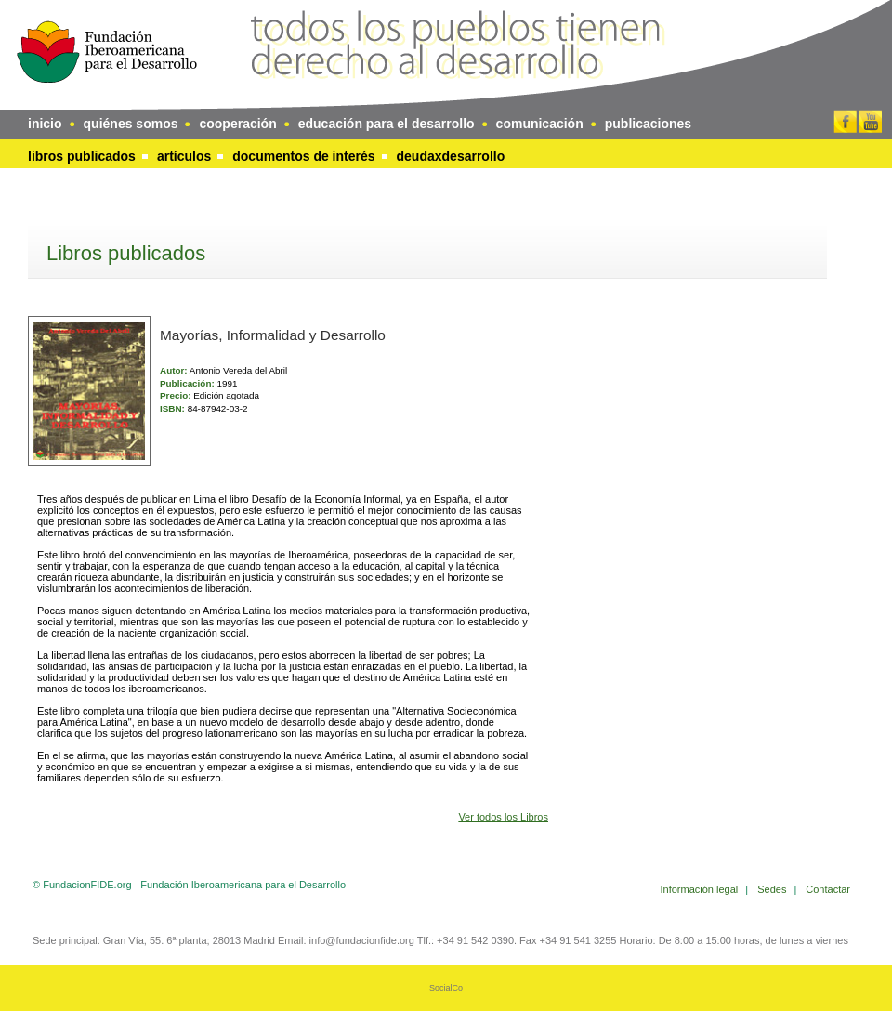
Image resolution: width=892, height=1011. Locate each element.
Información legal (701, 889)
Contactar (828, 889)
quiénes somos (131, 123)
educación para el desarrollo (386, 123)
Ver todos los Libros (503, 816)
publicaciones (648, 123)
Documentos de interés (303, 156)
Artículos (184, 156)
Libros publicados (82, 156)
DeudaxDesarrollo (451, 156)
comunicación (540, 123)
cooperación (237, 123)
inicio (45, 123)
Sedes (773, 889)
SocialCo (446, 987)
